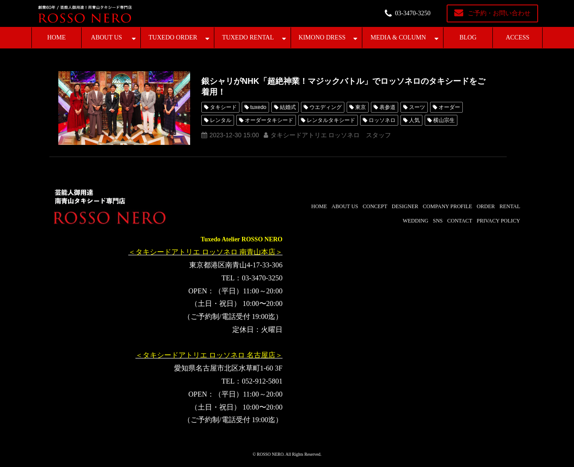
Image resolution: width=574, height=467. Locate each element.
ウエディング (325, 107)
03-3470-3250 (412, 13)
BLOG (467, 37)
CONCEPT (375, 206)
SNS (438, 220)
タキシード (223, 107)
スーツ (417, 107)
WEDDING (415, 220)
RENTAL (510, 206)
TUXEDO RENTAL (248, 37)
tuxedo (258, 107)
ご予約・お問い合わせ (499, 13)
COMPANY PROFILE (447, 206)
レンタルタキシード (331, 120)
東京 (360, 107)
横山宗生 (444, 120)
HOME (56, 37)
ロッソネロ (382, 120)
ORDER (486, 206)
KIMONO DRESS (322, 37)
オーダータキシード (269, 120)
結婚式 (288, 107)
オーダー (449, 107)
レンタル (220, 120)
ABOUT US (106, 37)
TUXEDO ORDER (172, 37)
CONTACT (459, 220)
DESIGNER (404, 206)
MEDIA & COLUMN (398, 37)
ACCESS (518, 37)
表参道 (387, 107)
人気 (414, 120)
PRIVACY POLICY (498, 220)
